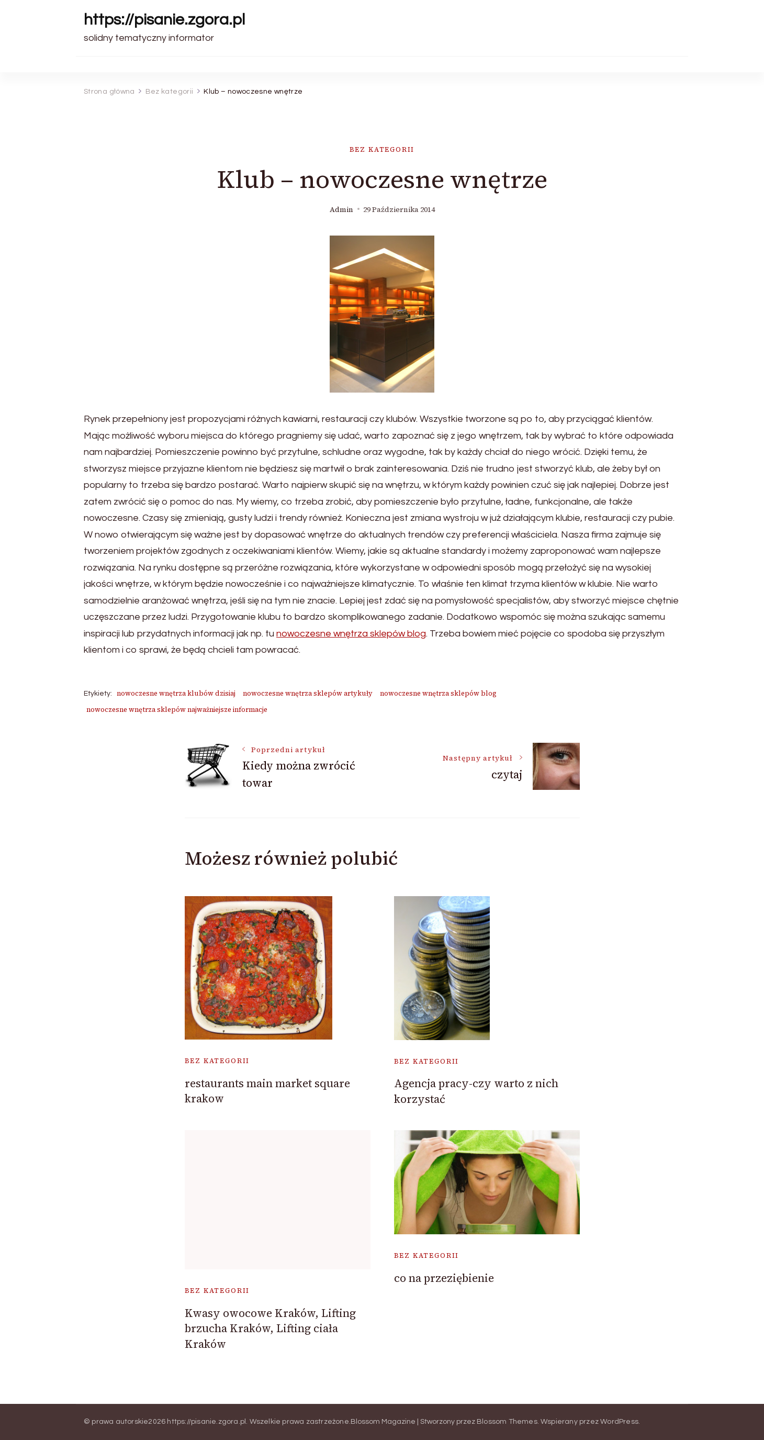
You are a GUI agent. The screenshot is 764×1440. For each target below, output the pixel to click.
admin (341, 210)
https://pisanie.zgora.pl (164, 20)
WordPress (619, 1421)
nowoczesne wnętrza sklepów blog (351, 634)
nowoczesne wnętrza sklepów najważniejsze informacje (176, 709)
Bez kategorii (382, 149)
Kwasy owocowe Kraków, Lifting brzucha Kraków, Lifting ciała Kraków (270, 1328)
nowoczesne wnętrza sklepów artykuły (308, 693)
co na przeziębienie (444, 1278)
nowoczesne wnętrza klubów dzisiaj (176, 693)
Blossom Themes (507, 1421)
